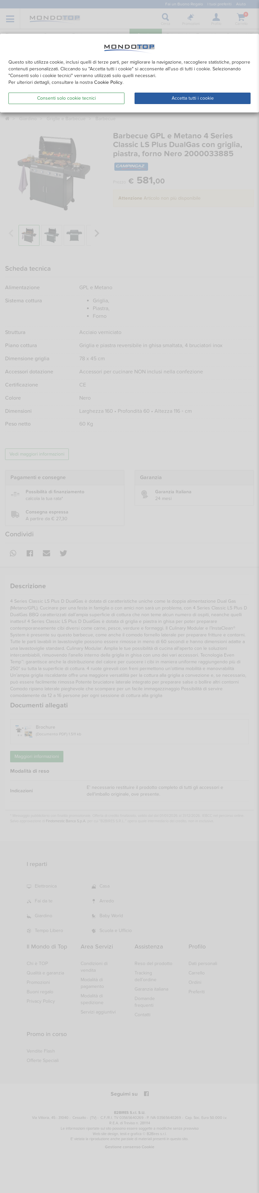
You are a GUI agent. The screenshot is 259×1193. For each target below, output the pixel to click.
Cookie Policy (108, 82)
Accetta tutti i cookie (193, 98)
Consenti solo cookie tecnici (66, 98)
